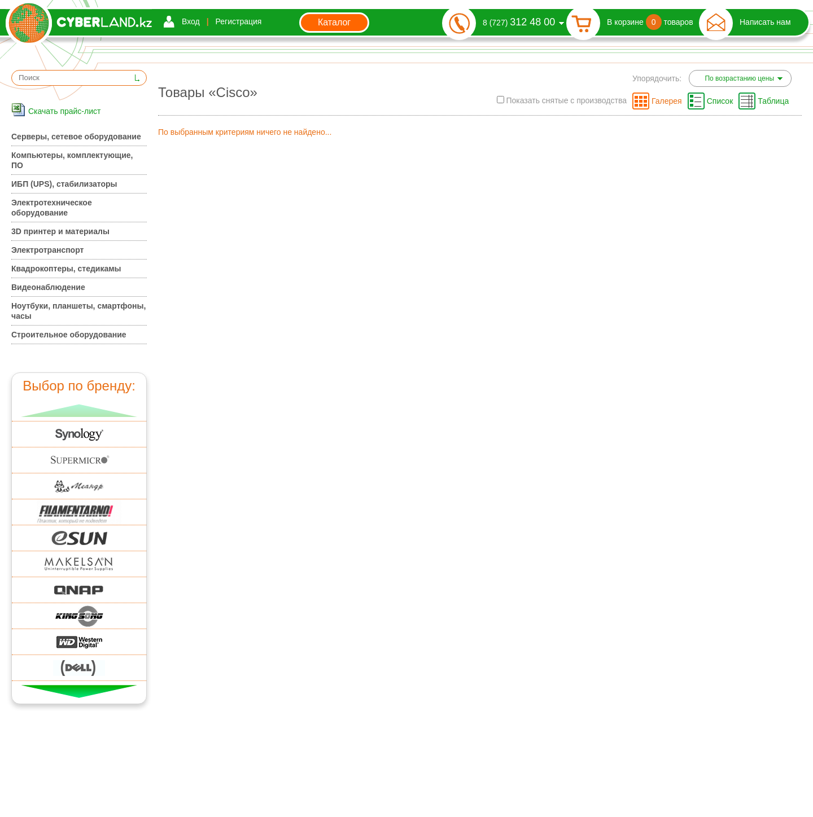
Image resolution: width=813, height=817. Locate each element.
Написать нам (765, 22)
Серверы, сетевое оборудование (76, 136)
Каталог (334, 22)
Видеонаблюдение (48, 287)
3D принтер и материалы (60, 231)
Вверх (79, 410)
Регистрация (239, 21)
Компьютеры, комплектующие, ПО (72, 160)
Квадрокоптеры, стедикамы (66, 268)
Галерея (667, 101)
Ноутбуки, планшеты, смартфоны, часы (78, 310)
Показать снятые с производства (562, 100)
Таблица (773, 101)
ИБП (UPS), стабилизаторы (64, 183)
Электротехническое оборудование (51, 207)
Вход (191, 21)
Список (720, 101)
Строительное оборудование (68, 334)
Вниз (79, 691)
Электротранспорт (47, 249)
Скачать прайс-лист (64, 111)
